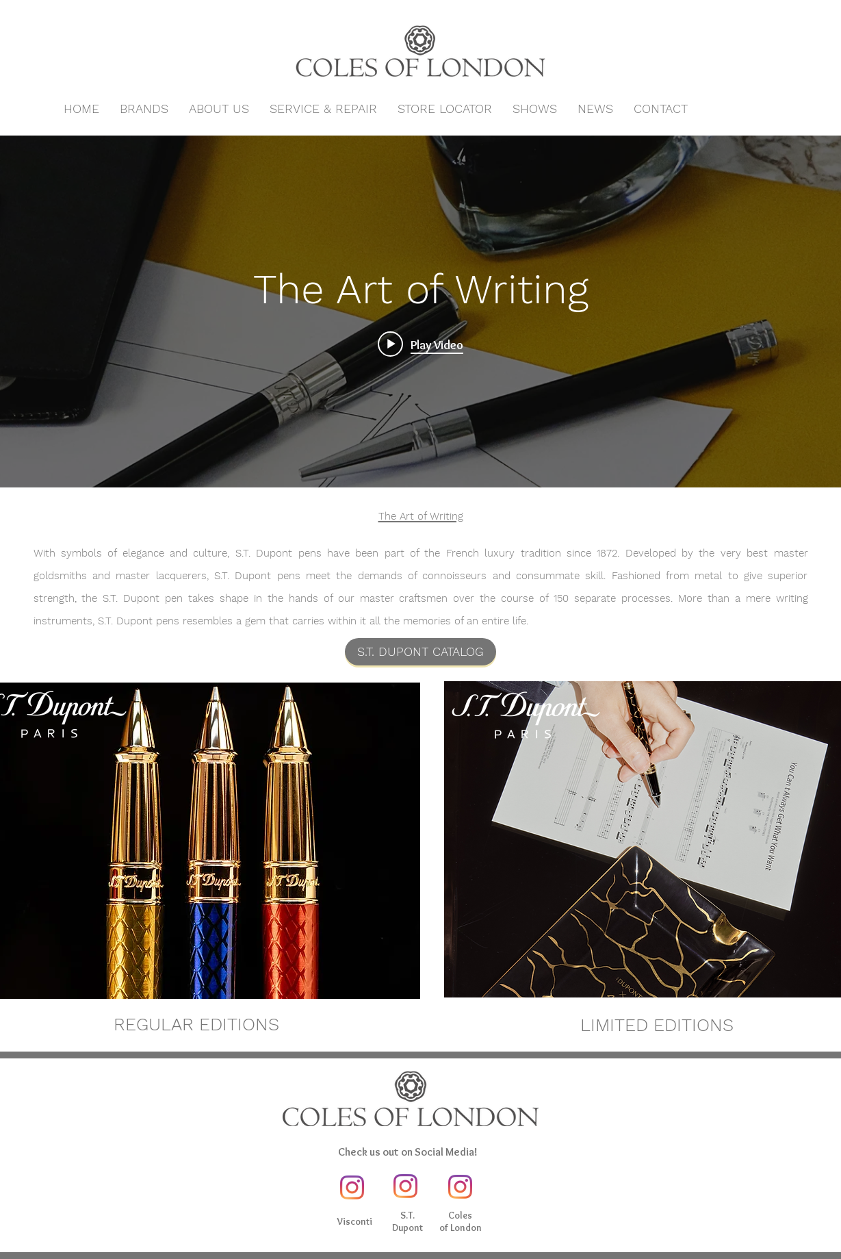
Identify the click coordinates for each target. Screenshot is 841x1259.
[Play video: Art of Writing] (420, 344)
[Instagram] (352, 1187)
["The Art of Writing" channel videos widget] (420, 311)
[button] (144, 108)
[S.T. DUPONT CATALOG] (420, 651)
